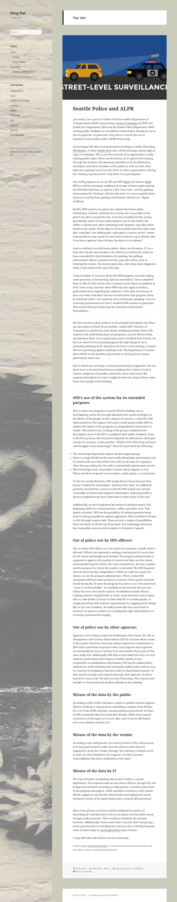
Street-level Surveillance (98, 846)
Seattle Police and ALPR (103, 108)
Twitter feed (104, 150)
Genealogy (15, 66)
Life (12, 120)
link (126, 181)
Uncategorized (17, 135)
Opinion (14, 125)
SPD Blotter (79, 150)
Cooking (14, 105)
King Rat (18, 12)
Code (12, 95)
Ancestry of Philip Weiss (23, 71)
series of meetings (127, 123)
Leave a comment (84, 871)
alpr (117, 868)
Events (13, 110)
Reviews (14, 130)
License (15, 57)
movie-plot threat (110, 830)
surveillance (138, 868)
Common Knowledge (19, 100)
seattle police (126, 868)
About (13, 52)
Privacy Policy (19, 62)
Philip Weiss (97, 868)
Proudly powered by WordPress (103, 895)
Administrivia (16, 91)
